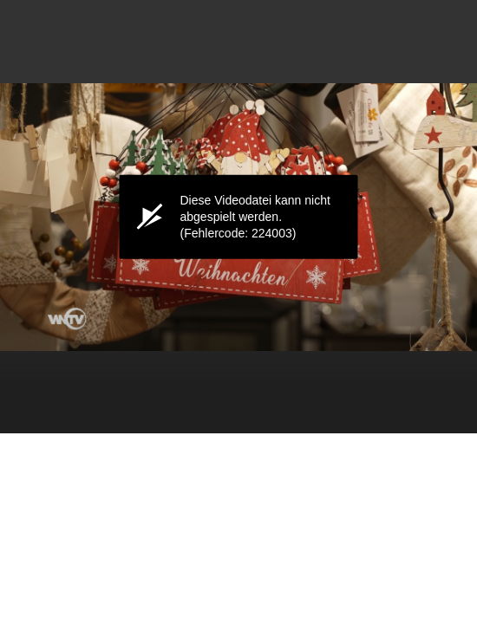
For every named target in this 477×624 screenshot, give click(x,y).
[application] (238, 216)
